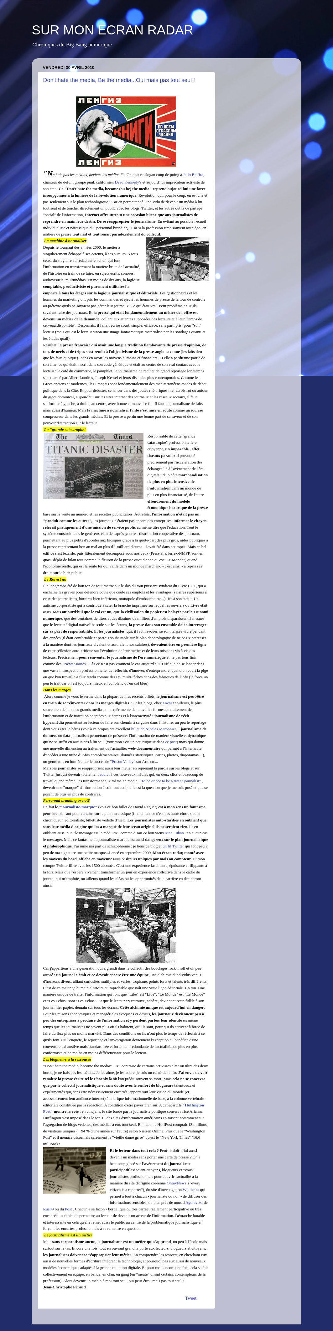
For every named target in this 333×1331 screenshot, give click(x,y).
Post (68, 1209)
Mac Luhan (174, 833)
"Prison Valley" (122, 761)
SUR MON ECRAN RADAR (113, 30)
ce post (171, 741)
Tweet (190, 1298)
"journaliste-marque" (78, 807)
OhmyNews (176, 1183)
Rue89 (48, 1209)
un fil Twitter (173, 846)
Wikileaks (191, 1189)
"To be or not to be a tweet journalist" (170, 781)
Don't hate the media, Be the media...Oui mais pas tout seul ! (119, 80)
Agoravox (193, 1202)
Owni (167, 703)
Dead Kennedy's (128, 182)
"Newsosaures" (75, 663)
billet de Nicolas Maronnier (153, 729)
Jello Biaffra (193, 174)
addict (105, 774)
